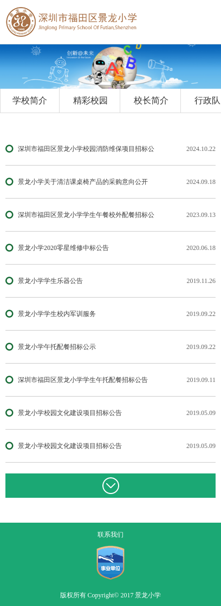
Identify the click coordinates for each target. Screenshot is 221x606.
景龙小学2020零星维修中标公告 (63, 248)
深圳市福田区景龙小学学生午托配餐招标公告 (83, 380)
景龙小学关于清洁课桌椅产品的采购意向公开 (83, 182)
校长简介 (151, 100)
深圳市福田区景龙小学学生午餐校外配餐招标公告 (86, 216)
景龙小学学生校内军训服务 (57, 314)
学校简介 (29, 100)
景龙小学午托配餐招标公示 (57, 347)
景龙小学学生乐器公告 (50, 281)
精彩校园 (90, 100)
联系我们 (110, 534)
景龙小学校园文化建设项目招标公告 (70, 413)
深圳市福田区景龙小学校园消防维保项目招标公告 (86, 150)
